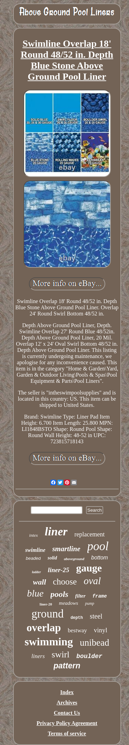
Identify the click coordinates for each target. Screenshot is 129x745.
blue (35, 593)
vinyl (100, 630)
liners (38, 656)
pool (98, 546)
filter (80, 596)
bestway (77, 630)
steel (96, 616)
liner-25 (58, 570)
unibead (94, 642)
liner (56, 531)
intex (33, 535)
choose (65, 581)
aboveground (74, 559)
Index (67, 692)
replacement (89, 534)
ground (47, 614)
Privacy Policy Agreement (66, 723)
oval (92, 580)
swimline (35, 550)
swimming (49, 641)
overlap (43, 628)
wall (39, 582)
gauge (89, 568)
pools (59, 594)
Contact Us (67, 713)
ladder (36, 572)
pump (89, 603)
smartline (66, 549)
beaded (33, 558)
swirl (60, 654)
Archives (66, 702)
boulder (89, 656)
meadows (68, 603)
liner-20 (46, 604)
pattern (67, 665)
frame (100, 596)
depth (77, 617)
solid (52, 557)
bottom (99, 557)
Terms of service (67, 733)
